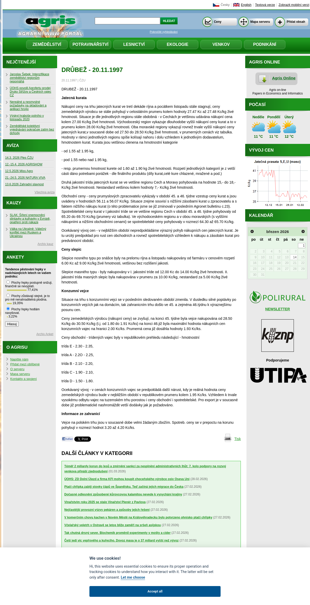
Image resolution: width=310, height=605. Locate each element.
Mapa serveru (260, 22)
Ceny (217, 22)
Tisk (237, 439)
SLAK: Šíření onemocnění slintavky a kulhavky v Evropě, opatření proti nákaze (30, 218)
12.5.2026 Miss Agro (19, 171)
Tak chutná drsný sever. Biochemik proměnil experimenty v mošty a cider (117, 533)
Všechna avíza (45, 192)
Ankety (15, 257)
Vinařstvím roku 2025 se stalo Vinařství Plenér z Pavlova (105, 502)
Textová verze (265, 5)
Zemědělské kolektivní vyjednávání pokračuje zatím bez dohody (32, 129)
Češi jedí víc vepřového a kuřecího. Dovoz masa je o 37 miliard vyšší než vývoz (121, 540)
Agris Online (284, 78)
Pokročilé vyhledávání (164, 31)
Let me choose (133, 577)
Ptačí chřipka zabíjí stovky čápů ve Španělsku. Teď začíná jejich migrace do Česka (123, 487)
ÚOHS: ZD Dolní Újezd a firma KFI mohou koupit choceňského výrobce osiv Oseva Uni (127, 479)
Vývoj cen (261, 150)
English (246, 5)
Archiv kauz (45, 244)
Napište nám (19, 359)
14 (294, 257)
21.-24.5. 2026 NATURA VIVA (25, 177)
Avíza (12, 145)
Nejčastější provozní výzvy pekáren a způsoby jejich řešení (107, 510)
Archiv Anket (44, 334)
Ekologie (177, 44)
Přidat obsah (296, 22)
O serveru (17, 369)
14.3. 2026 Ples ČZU (19, 158)
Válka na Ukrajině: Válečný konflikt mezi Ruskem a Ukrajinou (28, 232)
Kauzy (13, 202)
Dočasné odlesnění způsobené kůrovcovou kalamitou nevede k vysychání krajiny (123, 494)
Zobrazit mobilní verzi (293, 5)
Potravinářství (90, 44)
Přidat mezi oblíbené (25, 364)
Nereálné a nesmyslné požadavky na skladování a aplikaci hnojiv (28, 105)
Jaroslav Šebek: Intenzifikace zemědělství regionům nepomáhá (29, 77)
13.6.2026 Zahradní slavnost (24, 184)
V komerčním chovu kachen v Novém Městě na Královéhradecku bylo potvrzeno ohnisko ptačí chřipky (138, 517)
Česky (225, 5)
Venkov (221, 44)
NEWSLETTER (277, 309)
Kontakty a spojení (23, 379)
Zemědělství (47, 44)
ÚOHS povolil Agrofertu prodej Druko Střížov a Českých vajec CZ (30, 91)
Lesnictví (134, 44)
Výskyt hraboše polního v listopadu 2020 (27, 117)
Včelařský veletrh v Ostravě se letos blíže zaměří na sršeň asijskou (112, 525)
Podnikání (264, 44)
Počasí (257, 104)
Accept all (155, 591)
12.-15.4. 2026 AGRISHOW (23, 164)
